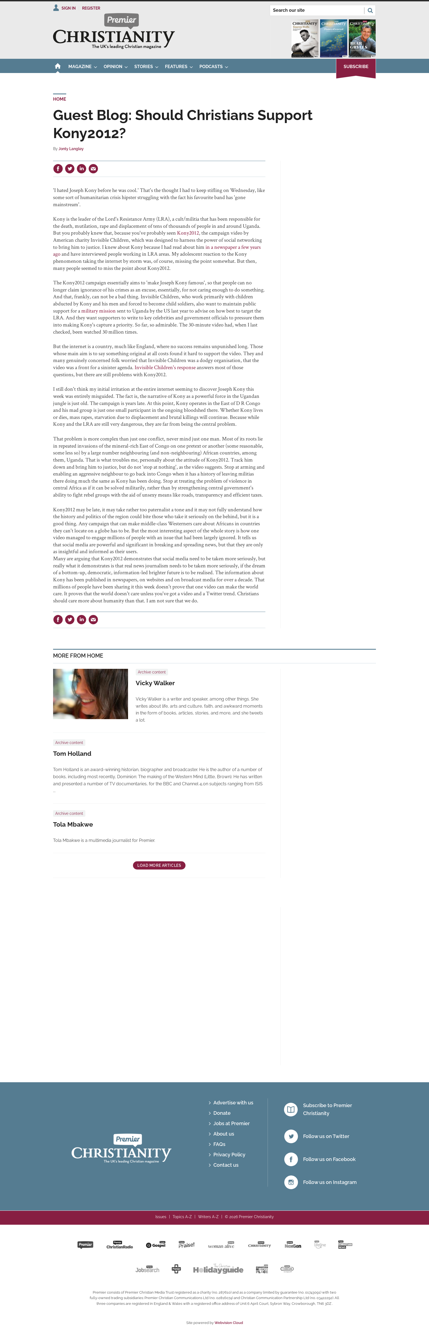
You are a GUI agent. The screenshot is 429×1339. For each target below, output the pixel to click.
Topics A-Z (182, 1217)
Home (59, 99)
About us (223, 1134)
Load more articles (159, 865)
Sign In (69, 8)
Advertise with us (233, 1102)
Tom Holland (72, 753)
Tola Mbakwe (73, 824)
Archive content (152, 672)
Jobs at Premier (231, 1123)
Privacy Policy (229, 1154)
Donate (222, 1113)
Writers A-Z (208, 1217)
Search (370, 10)
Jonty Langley (71, 149)
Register (91, 8)
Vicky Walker (155, 683)
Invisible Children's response (165, 367)
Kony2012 (188, 232)
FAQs (219, 1144)
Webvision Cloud (229, 1323)
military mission (98, 310)
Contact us (226, 1165)
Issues (160, 1217)
